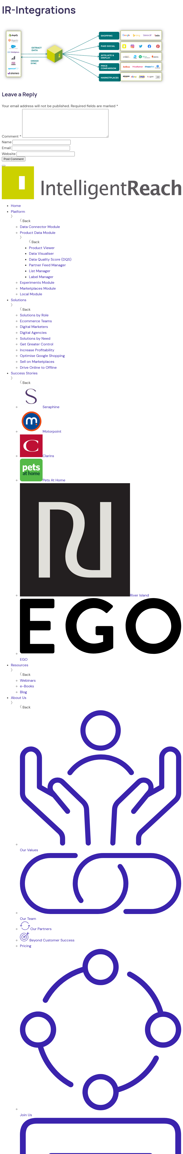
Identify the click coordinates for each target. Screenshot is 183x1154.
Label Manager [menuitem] (41, 282)
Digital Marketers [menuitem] (34, 332)
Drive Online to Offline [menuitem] (38, 373)
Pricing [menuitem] (25, 951)
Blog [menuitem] (23, 697)
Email (6, 153)
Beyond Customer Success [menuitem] (47, 945)
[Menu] (3, 171)
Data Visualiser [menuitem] (41, 259)
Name (7, 147)
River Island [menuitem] (84, 600)
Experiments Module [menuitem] (37, 288)
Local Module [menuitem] (31, 299)
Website (9, 159)
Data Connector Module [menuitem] (40, 232)
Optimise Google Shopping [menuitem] (42, 361)
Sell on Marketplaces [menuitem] (37, 367)
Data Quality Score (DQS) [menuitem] (50, 264)
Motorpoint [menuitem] (40, 436)
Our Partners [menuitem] (36, 934)
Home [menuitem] (16, 211)
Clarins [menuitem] (37, 461)
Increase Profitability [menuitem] (37, 355)
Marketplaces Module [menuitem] (38, 293)
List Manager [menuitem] (39, 276)
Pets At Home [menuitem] (42, 485)
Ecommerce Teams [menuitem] (36, 326)
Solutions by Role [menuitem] (34, 320)
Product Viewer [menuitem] (42, 253)
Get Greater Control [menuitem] (36, 349)
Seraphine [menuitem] (39, 412)
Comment (11, 141)
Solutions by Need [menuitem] (35, 344)
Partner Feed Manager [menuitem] (47, 270)
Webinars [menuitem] (28, 686)
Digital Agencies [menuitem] (33, 338)
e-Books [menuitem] (27, 691)
